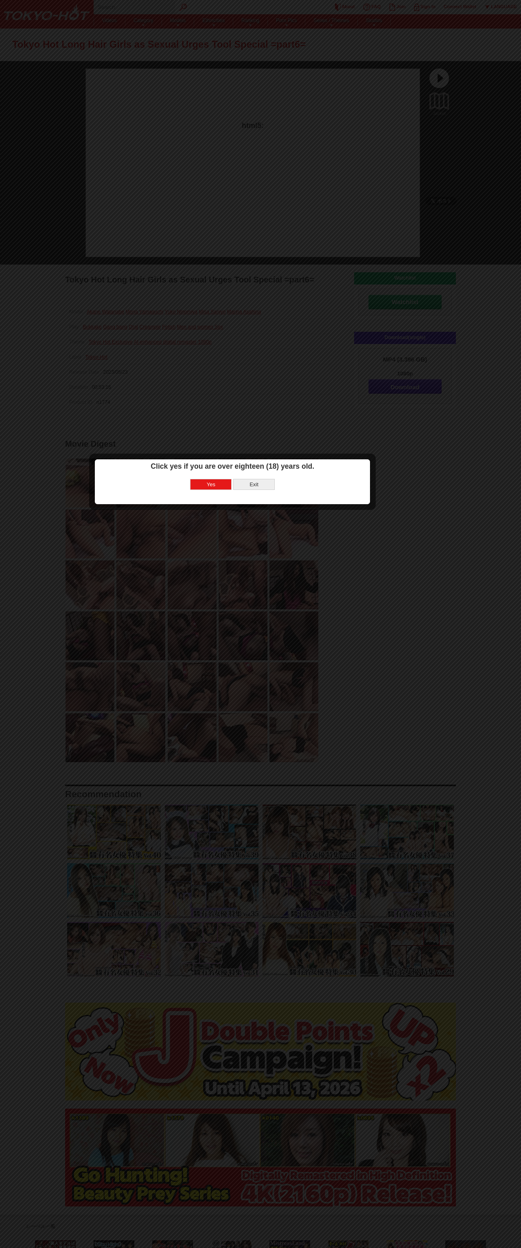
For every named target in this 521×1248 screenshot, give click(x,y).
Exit (282, 627)
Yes (239, 627)
